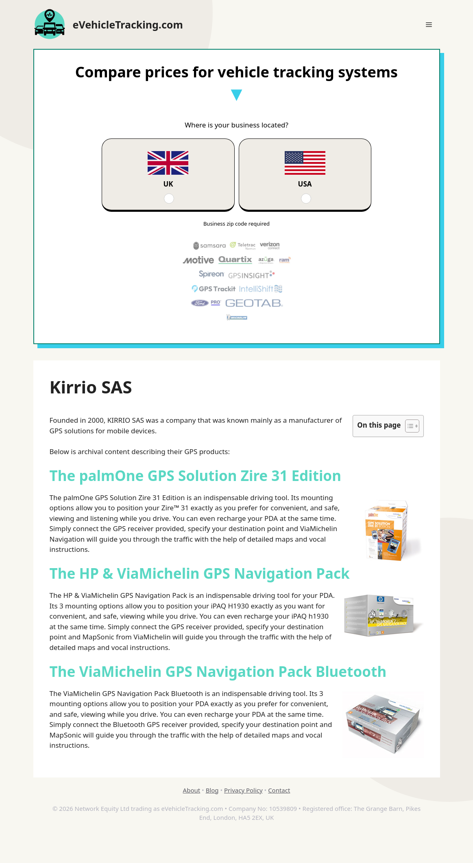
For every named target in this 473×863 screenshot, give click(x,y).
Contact (279, 790)
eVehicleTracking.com (128, 24)
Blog (212, 790)
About (192, 790)
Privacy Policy (243, 790)
